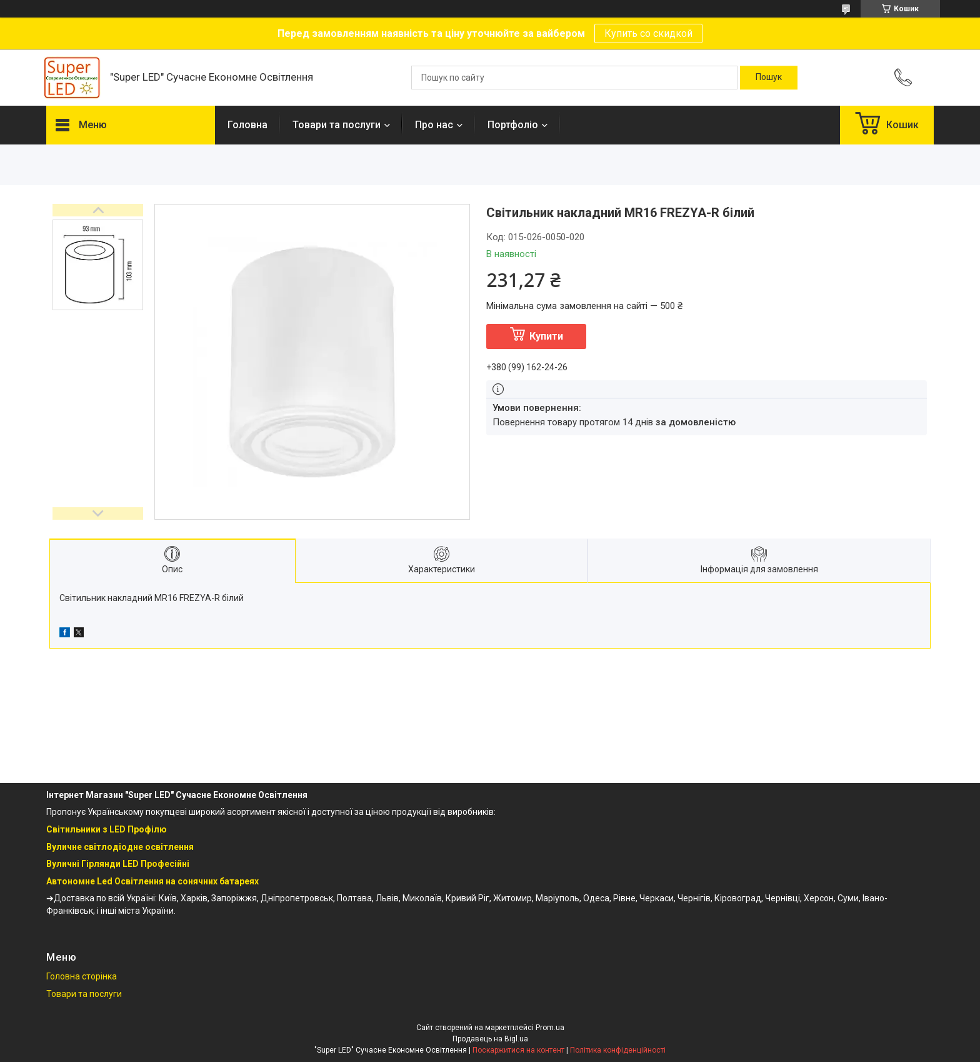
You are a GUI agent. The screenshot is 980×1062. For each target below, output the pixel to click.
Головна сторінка (81, 976)
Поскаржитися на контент (518, 1050)
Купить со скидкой (648, 33)
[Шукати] (769, 77)
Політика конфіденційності (618, 1050)
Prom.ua (550, 1027)
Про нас (434, 125)
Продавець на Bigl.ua (490, 1038)
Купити (546, 336)
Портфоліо (513, 125)
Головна (248, 125)
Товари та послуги (336, 125)
